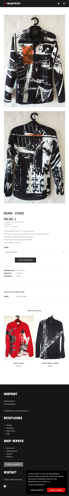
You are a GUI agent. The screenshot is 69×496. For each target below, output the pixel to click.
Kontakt (9, 425)
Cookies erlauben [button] (56, 490)
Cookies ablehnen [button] (37, 490)
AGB (7, 433)
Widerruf (9, 456)
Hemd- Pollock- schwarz (50, 363)
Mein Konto (10, 448)
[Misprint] (12, 3)
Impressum (10, 428)
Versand (9, 454)
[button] (64, 3)
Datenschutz (10, 431)
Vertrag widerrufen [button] (13, 464)
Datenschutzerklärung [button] (36, 484)
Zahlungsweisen (12, 451)
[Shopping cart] (57, 4)
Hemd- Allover (19, 363)
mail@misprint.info (15, 479)
